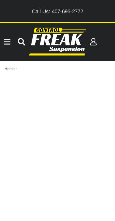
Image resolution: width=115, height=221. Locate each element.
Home (10, 69)
